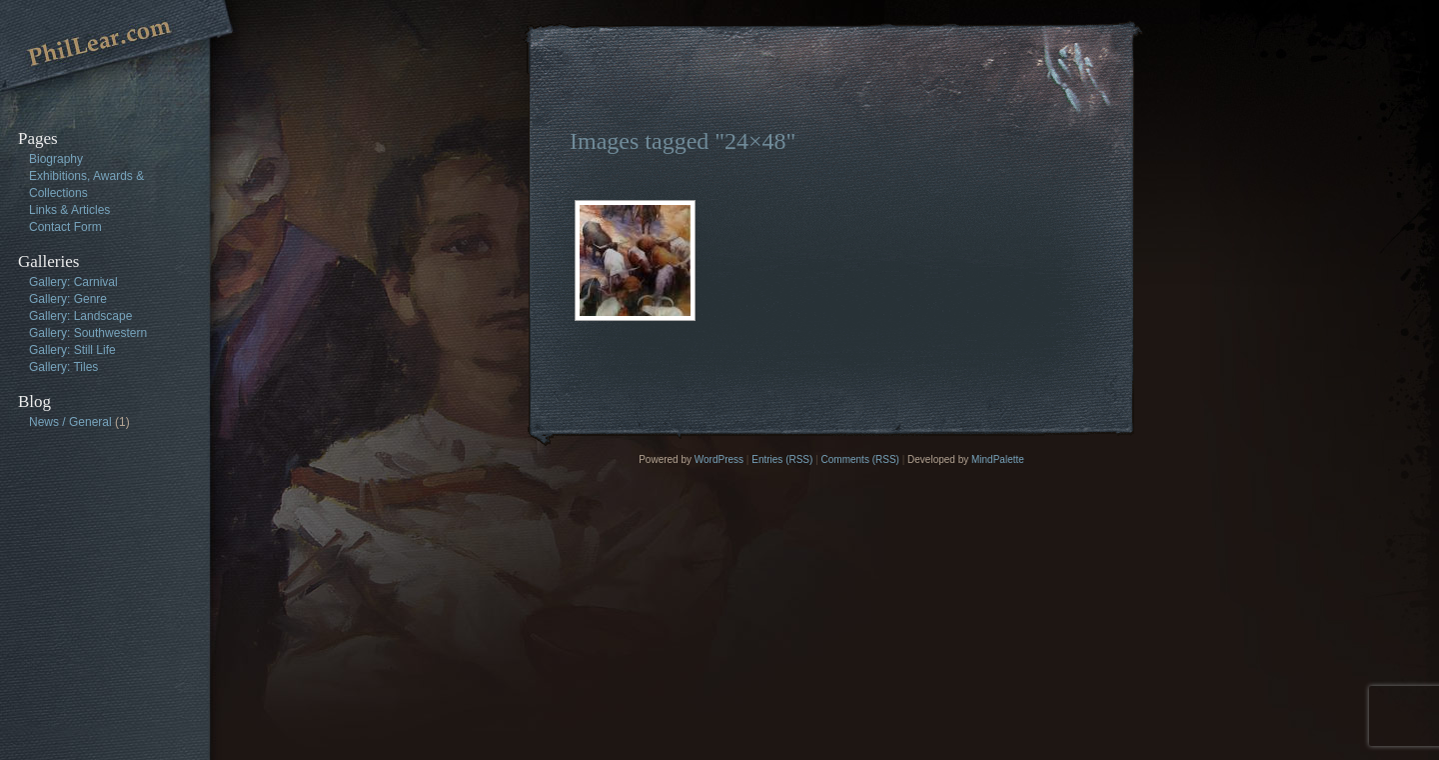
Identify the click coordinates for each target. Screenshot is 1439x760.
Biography (56, 159)
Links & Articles (69, 210)
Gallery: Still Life (72, 350)
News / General (70, 422)
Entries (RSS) (781, 459)
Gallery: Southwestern (88, 333)
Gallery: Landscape (80, 316)
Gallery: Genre (68, 299)
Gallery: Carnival (73, 282)
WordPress (719, 459)
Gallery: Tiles (63, 367)
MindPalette (997, 459)
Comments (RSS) (860, 459)
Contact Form (65, 227)
